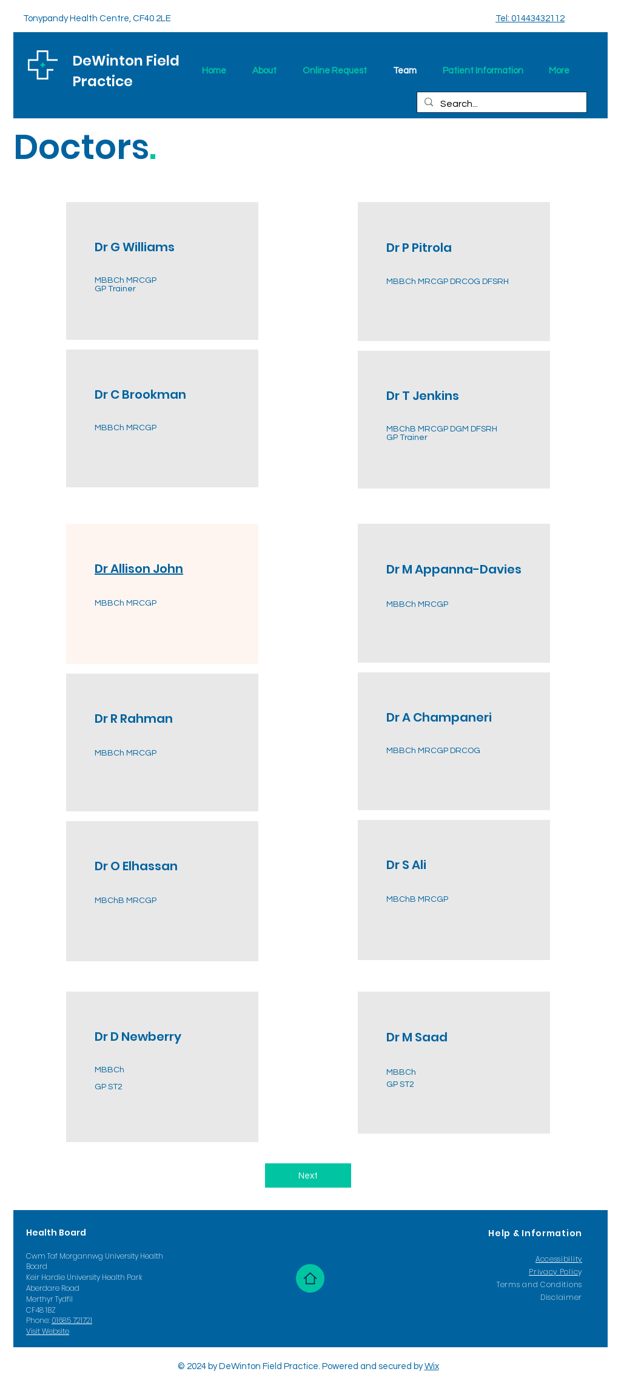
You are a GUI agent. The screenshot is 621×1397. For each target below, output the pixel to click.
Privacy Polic (553, 1272)
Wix (432, 1366)
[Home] (310, 1278)
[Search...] (500, 103)
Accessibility (558, 1259)
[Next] (308, 1175)
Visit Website (47, 1331)
